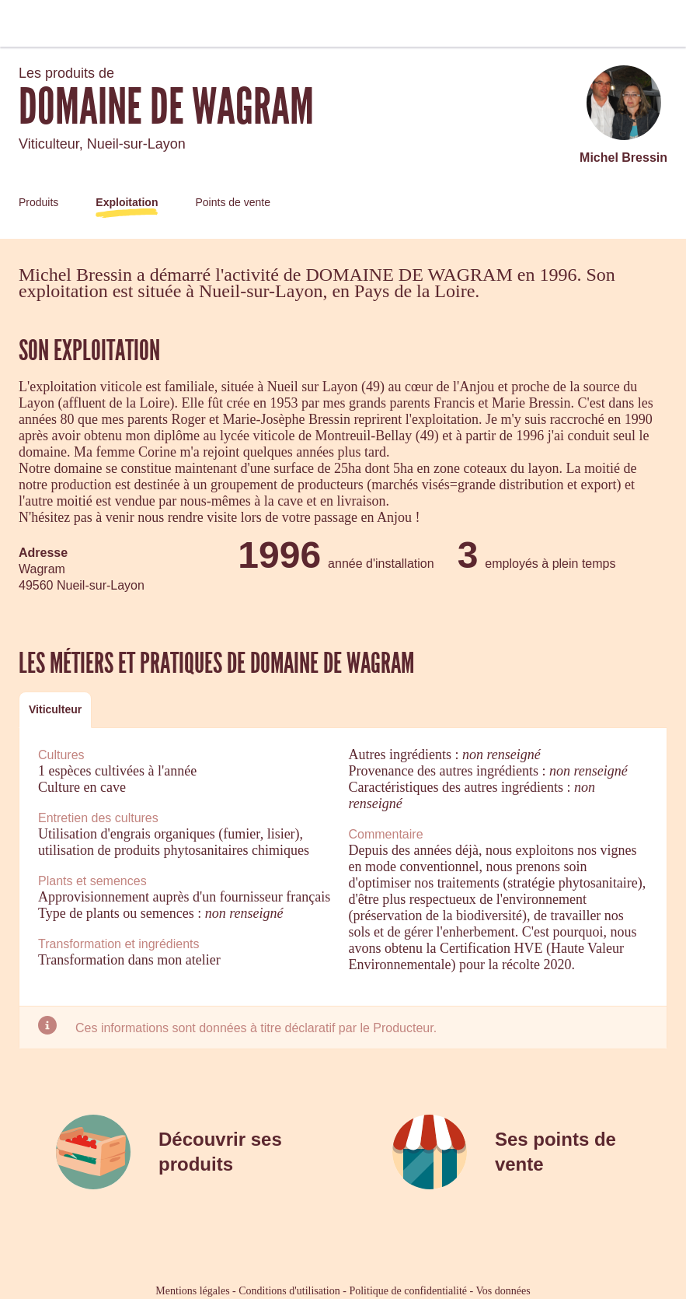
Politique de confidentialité (408, 1291)
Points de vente (232, 202)
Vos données (503, 1291)
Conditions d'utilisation (289, 1291)
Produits (38, 202)
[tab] (55, 710)
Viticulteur (55, 709)
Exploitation (127, 202)
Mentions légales (192, 1291)
